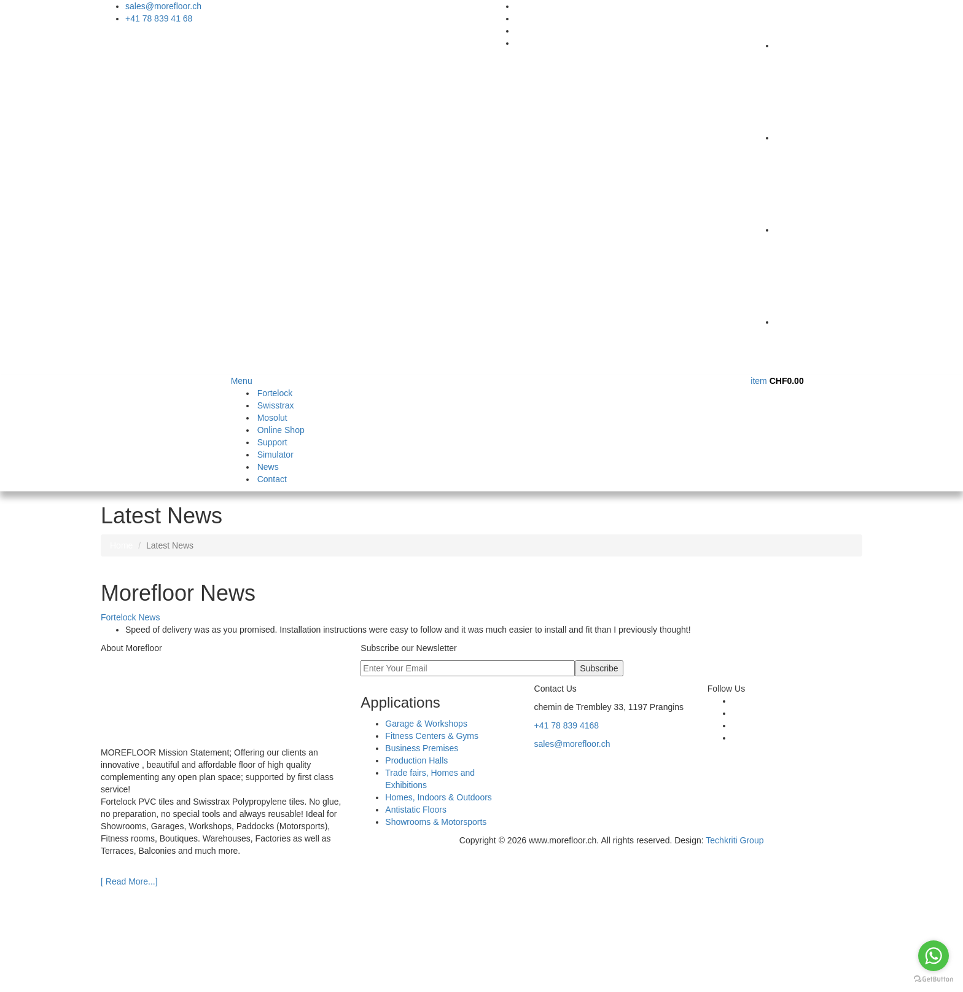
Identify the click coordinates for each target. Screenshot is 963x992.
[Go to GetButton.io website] (933, 979)
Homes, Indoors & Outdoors (438, 797)
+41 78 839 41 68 (158, 18)
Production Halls (416, 760)
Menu (241, 381)
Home (121, 545)
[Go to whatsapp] (933, 955)
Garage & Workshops (426, 723)
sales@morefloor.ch (163, 6)
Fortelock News (130, 617)
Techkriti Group (734, 840)
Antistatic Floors (415, 809)
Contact (272, 479)
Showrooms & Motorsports (435, 822)
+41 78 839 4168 (566, 725)
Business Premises (421, 748)
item (777, 381)
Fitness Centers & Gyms (431, 736)
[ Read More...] (129, 881)
